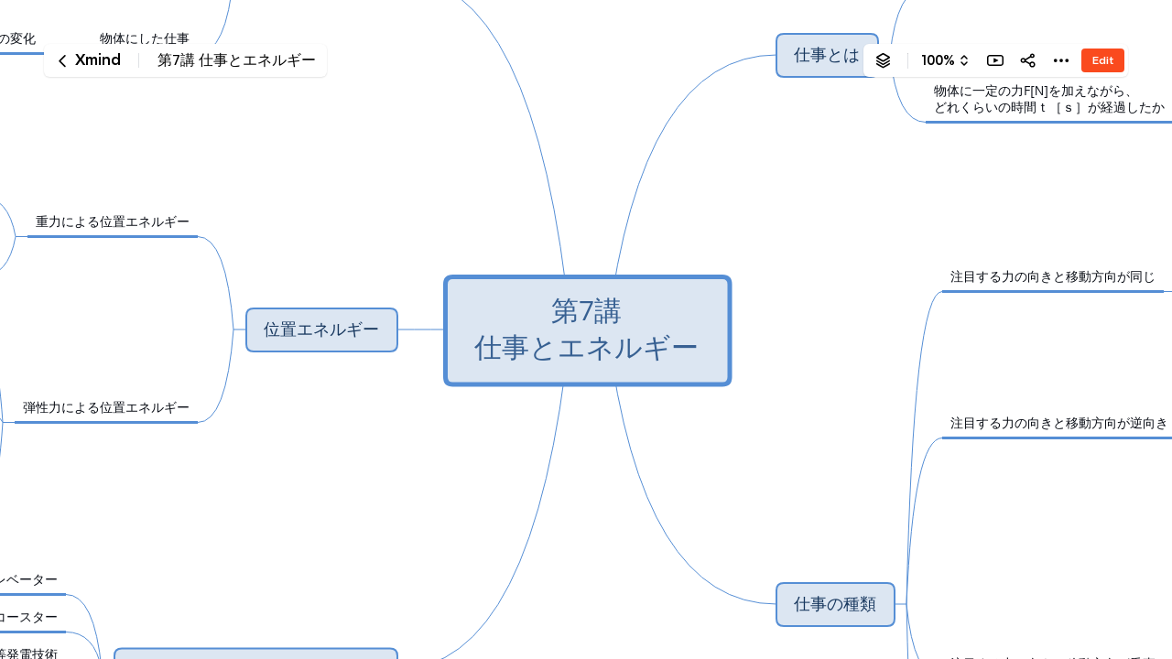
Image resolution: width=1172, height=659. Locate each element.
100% (938, 60)
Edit (1102, 60)
